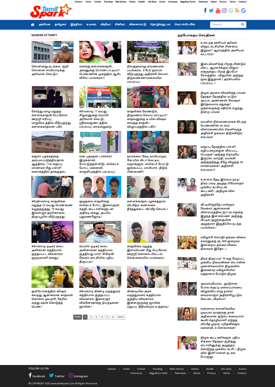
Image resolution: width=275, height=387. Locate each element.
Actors (162, 1)
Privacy (223, 1)
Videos (132, 1)
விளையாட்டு (137, 24)
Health (141, 1)
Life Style (152, 1)
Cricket (97, 1)
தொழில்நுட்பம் (160, 24)
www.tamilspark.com (62, 383)
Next (121, 317)
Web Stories (120, 1)
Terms (233, 1)
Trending (108, 1)
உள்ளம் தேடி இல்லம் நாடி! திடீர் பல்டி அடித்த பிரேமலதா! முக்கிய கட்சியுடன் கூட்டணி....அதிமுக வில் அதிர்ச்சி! (222, 187)
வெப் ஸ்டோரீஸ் (185, 24)
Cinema (78, 1)
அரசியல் (44, 24)
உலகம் (91, 24)
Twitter (56, 376)
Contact (242, 1)
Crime (88, 1)
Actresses (172, 1)
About (214, 1)
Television (203, 1)
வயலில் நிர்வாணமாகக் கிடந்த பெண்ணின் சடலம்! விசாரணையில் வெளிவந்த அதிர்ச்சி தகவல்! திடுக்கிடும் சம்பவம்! (223, 129)
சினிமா (120, 24)
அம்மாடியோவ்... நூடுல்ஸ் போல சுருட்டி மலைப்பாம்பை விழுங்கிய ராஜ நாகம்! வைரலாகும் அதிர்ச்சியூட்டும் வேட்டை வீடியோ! (221, 291)
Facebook (37, 376)
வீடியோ (105, 24)
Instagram (77, 376)
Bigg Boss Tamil (187, 1)
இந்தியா (76, 24)
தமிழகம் (60, 24)
